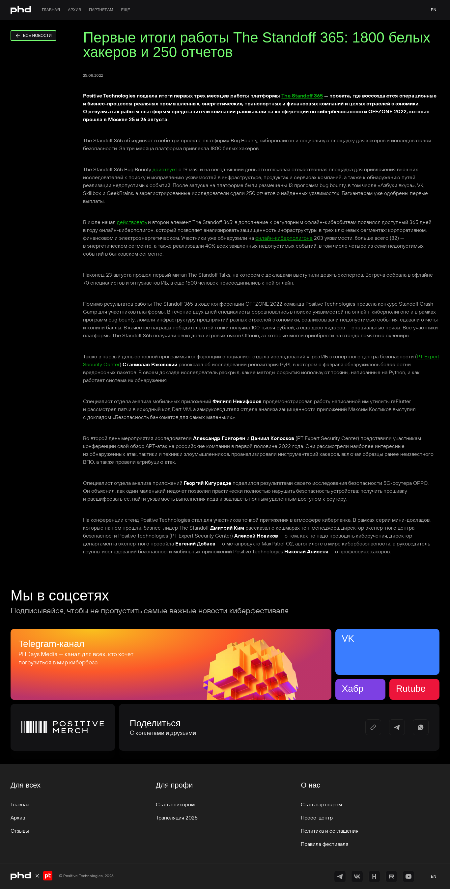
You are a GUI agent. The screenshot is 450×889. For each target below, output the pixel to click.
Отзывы (20, 830)
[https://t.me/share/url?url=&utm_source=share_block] (397, 727)
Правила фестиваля (324, 844)
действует (165, 169)
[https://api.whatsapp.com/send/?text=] (421, 727)
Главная (51, 10)
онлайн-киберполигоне (284, 238)
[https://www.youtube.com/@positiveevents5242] (408, 876)
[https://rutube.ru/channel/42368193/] (391, 876)
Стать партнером (321, 804)
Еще (125, 10)
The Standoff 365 (302, 95)
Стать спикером (175, 804)
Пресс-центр (317, 817)
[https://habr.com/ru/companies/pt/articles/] (374, 876)
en (433, 10)
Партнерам (101, 10)
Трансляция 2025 (177, 817)
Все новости (33, 35)
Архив (74, 10)
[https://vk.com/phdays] (357, 876)
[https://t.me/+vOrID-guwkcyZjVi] (340, 876)
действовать (132, 222)
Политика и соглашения (329, 830)
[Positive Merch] (63, 727)
